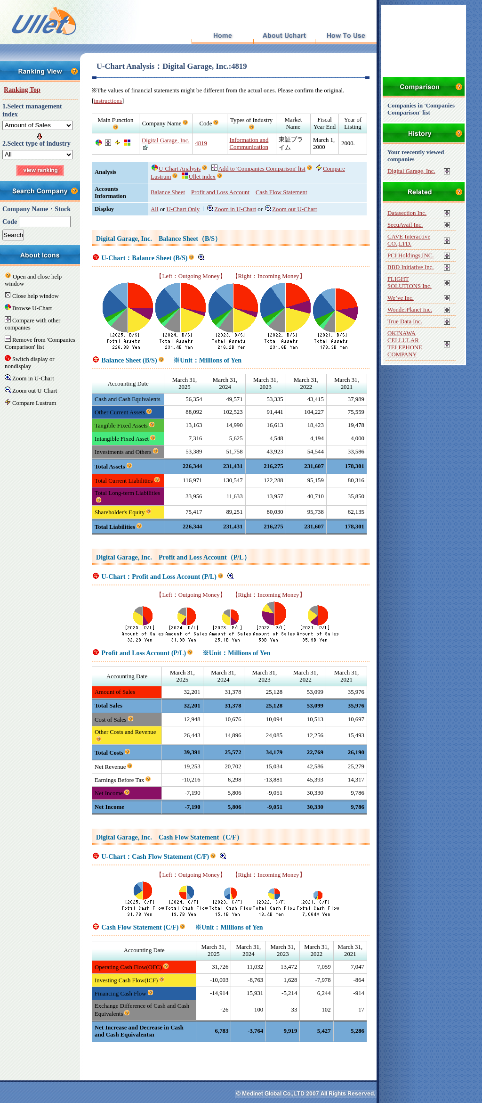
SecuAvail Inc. (405, 225)
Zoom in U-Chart (231, 209)
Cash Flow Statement (281, 192)
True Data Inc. (404, 321)
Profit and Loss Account (220, 192)
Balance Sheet (168, 192)
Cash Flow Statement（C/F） (201, 837)
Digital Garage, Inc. (166, 140)
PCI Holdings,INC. (410, 255)
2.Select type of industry (36, 143)
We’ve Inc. (400, 298)
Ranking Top (22, 89)
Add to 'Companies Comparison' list (258, 168)
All (154, 209)
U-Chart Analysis (176, 168)
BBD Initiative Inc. (410, 267)
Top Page (222, 36)
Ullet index (199, 176)
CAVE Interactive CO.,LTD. (408, 240)
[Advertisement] (230, 1056)
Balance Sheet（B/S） (190, 238)
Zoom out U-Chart (291, 209)
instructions (108, 101)
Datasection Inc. (406, 213)
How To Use (346, 36)
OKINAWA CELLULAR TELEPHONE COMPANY (404, 344)
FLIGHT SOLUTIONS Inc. (409, 282)
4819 (201, 143)
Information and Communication (249, 143)
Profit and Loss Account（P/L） (204, 557)
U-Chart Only (183, 209)
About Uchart (284, 36)
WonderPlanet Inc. (409, 309)
